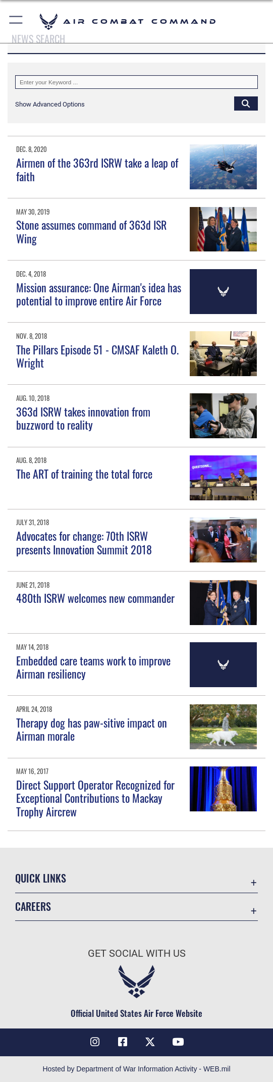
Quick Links (40, 878)
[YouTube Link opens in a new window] (178, 1042)
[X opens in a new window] (150, 1042)
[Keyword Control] (136, 82)
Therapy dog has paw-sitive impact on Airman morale (91, 729)
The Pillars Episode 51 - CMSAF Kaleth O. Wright (97, 356)
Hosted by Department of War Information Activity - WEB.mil (136, 1069)
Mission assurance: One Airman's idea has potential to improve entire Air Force (98, 293)
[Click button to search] (246, 103)
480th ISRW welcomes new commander (95, 598)
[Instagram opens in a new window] (94, 1042)
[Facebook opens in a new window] (122, 1042)
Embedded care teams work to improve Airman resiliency (93, 667)
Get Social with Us (137, 953)
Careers (33, 906)
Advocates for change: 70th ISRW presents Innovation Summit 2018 (84, 542)
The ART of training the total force (84, 474)
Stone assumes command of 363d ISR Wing (91, 231)
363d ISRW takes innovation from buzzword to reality (83, 418)
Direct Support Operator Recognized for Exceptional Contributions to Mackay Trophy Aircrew (95, 798)
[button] (16, 21)
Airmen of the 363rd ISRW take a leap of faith (97, 169)
